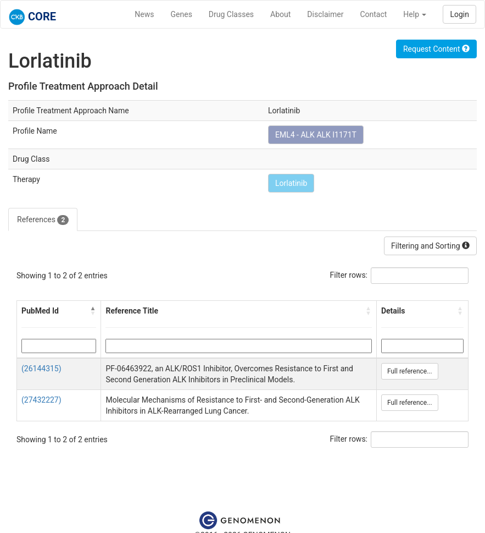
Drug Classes (231, 14)
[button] (93, 310)
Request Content (436, 49)
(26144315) (41, 368)
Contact (373, 14)
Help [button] (414, 14)
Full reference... (409, 371)
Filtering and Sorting (430, 245)
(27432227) (41, 399)
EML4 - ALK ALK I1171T (315, 134)
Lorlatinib (291, 183)
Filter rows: (349, 275)
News (144, 14)
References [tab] (43, 220)
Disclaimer (325, 14)
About (280, 14)
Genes (181, 14)
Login (459, 14)
